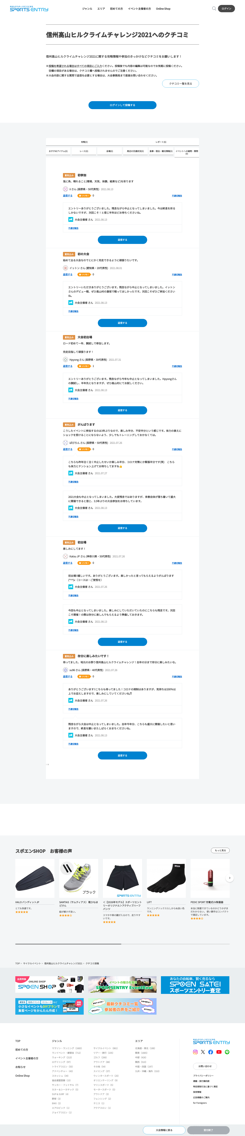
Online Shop (163, 9)
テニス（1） (99, 1106)
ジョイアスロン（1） (62, 1115)
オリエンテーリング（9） (106, 1083)
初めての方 (116, 9)
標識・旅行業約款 (201, 1084)
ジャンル (87, 9)
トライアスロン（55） (63, 1070)
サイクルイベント (32, 966)
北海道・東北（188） (145, 1051)
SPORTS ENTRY (29, 9)
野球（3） (57, 1102)
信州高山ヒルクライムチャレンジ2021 (63, 966)
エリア (101, 9)
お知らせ (20, 1070)
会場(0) (109, 152)
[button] (229, 881)
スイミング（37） (102, 1074)
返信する (68, 197)
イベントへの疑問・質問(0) (187, 153)
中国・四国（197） (144, 1070)
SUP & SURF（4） (61, 1097)
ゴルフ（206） (100, 1060)
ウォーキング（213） (62, 1060)
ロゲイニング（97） (62, 1065)
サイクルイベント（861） (106, 1051)
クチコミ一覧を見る (180, 84)
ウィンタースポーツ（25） (106, 1079)
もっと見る (220, 853)
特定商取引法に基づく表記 (205, 1089)
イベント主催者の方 (139, 9)
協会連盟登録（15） (62, 1083)
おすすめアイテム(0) (58, 152)
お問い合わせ (205, 1069)
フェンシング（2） (102, 1102)
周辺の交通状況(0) (135, 152)
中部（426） (141, 1060)
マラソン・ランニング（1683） (67, 1051)
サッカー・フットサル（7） (66, 1088)
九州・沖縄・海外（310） (148, 1074)
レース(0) (84, 152)
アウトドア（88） (102, 1065)
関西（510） (141, 1065)
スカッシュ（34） (61, 1079)
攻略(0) (84, 143)
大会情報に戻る (164, 1130)
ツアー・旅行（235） (104, 1056)
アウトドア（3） (101, 1097)
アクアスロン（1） (102, 1111)
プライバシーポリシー (203, 1079)
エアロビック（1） (61, 1111)
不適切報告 (177, 196)
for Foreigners (200, 1106)
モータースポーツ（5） (105, 1093)
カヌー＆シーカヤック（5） (66, 1093)
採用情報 (197, 1095)
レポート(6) (161, 143)
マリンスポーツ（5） (104, 1088)
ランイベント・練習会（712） (67, 1056)
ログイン (226, 8)
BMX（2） (57, 1106)
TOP (17, 966)
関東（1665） (142, 1056)
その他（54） (100, 1070)
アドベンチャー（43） (63, 1074)
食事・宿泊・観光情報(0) (161, 152)
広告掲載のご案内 (201, 1100)
